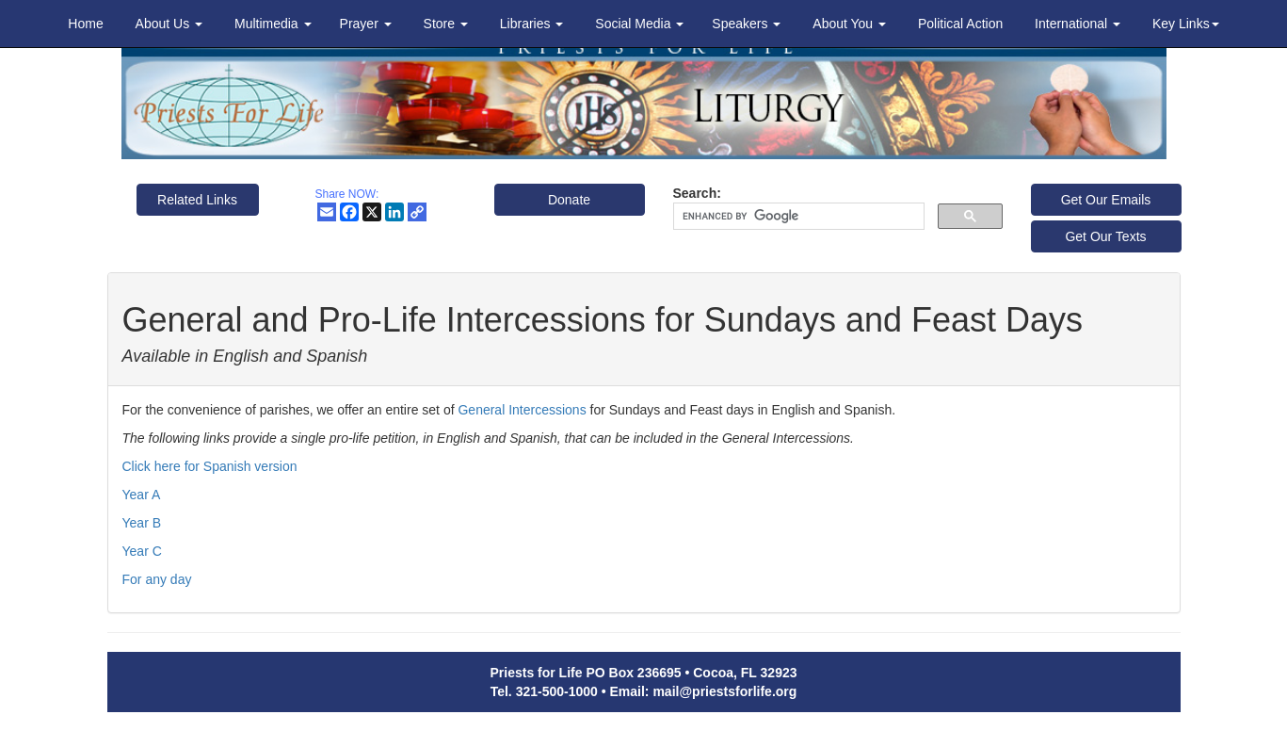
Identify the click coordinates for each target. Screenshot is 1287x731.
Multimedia (273, 23)
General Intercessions (522, 409)
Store (446, 23)
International (1077, 23)
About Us (169, 23)
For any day (157, 579)
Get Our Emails (1106, 199)
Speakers (746, 23)
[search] (797, 216)
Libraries (532, 23)
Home (85, 23)
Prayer (366, 23)
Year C (142, 551)
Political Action (960, 23)
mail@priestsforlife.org (724, 691)
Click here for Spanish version (210, 466)
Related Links (197, 199)
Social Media (639, 23)
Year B (142, 522)
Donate (569, 199)
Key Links (1185, 23)
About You (849, 23)
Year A (141, 494)
